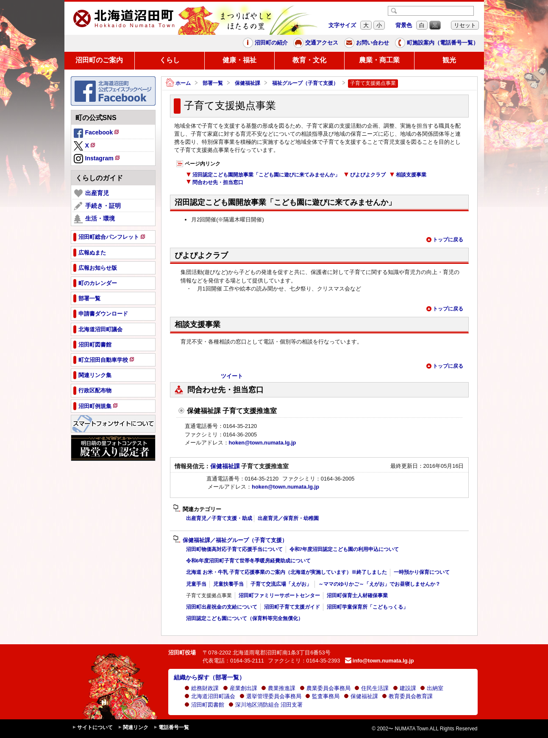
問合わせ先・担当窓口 (214, 182)
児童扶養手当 (228, 584)
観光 (449, 60)
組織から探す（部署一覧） (209, 677)
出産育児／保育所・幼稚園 (288, 518)
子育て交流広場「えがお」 (281, 584)
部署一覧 (213, 83)
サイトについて (92, 727)
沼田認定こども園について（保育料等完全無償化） (244, 618)
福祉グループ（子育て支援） (305, 83)
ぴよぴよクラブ (365, 174)
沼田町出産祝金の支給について (221, 606)
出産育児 (91, 193)
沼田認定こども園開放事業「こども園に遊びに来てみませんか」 (263, 174)
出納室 (431, 688)
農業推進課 (278, 688)
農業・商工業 (379, 60)
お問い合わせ (366, 43)
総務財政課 (201, 688)
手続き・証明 (97, 206)
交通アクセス (315, 43)
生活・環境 (94, 219)
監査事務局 (322, 696)
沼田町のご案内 (99, 60)
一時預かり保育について (422, 572)
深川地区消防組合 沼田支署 (265, 705)
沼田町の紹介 (265, 43)
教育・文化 (309, 60)
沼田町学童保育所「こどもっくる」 (367, 606)
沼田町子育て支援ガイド (292, 606)
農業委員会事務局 (325, 688)
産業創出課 (240, 688)
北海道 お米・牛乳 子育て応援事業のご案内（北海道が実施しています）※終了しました (286, 572)
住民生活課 (371, 688)
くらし (169, 60)
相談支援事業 (407, 174)
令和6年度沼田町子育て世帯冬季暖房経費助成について (248, 560)
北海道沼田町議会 (209, 696)
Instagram (97, 159)
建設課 (404, 688)
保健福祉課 (247, 83)
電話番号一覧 (171, 727)
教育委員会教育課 (407, 696)
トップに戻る (444, 239)
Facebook (97, 134)
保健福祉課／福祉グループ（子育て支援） (230, 540)
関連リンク (133, 727)
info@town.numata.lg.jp (379, 660)
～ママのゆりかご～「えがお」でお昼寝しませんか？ (379, 584)
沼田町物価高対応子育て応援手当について (234, 549)
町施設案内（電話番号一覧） (436, 43)
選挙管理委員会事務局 (270, 696)
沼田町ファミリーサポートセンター (279, 595)
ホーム (178, 83)
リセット (465, 25)
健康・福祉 (239, 60)
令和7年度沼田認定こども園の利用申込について (344, 549)
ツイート (232, 376)
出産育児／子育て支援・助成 (219, 518)
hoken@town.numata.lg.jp (262, 442)
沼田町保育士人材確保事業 (357, 595)
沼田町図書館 (204, 705)
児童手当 (196, 584)
